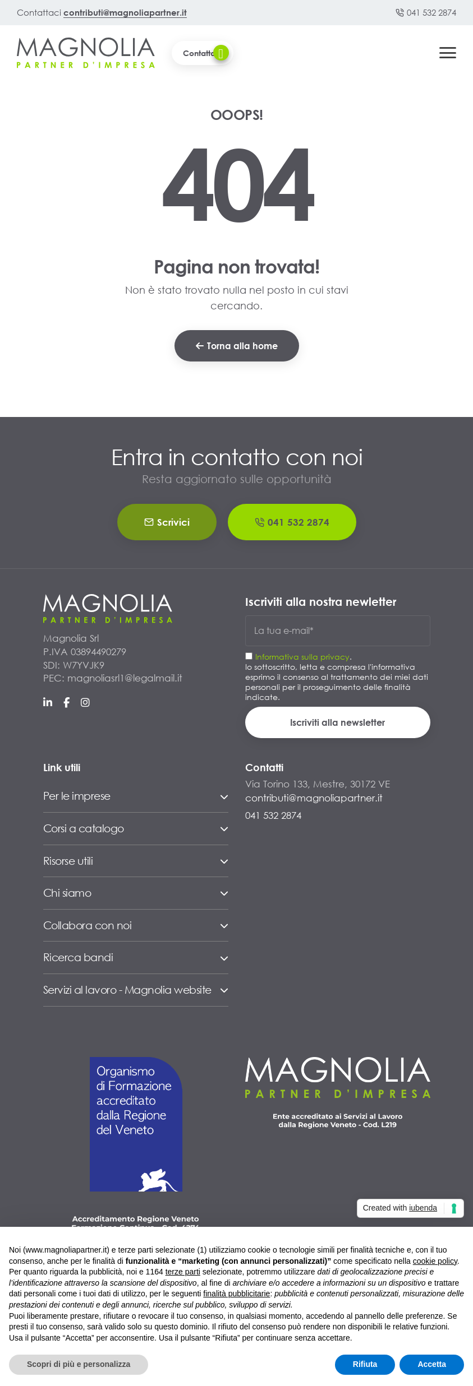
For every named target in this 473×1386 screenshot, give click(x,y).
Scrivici (167, 522)
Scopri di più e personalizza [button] (78, 1364)
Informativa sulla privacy (302, 656)
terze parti (183, 1271)
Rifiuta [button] (365, 1364)
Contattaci (206, 53)
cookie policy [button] (435, 1261)
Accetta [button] (431, 1364)
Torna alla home (237, 345)
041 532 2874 (426, 12)
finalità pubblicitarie (236, 1293)
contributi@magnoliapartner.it (125, 12)
